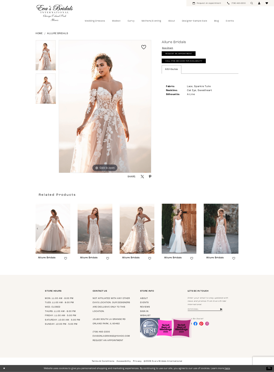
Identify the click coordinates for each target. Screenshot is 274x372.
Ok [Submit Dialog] (269, 368)
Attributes (171, 72)
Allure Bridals (57, 33)
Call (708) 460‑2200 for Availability (187, 64)
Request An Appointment (181, 55)
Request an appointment (108, 340)
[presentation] (53, 229)
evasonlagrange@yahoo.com (111, 336)
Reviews (145, 307)
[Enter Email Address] (208, 310)
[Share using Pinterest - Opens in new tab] (150, 176)
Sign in (144, 311)
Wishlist (145, 316)
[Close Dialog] (4, 368)
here (227, 368)
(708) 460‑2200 (101, 332)
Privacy (137, 361)
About (144, 298)
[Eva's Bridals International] (55, 13)
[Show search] (252, 3)
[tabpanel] (46, 56)
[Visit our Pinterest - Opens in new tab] (203, 324)
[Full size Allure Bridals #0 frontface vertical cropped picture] (105, 106)
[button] (259, 3)
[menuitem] (206, 3)
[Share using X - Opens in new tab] (142, 176)
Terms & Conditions (103, 361)
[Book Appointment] (206, 3)
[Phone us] (236, 3)
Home (39, 33)
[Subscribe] (227, 310)
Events (144, 303)
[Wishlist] (267, 3)
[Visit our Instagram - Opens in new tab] (209, 324)
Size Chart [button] (168, 48)
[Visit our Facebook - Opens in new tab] (196, 324)
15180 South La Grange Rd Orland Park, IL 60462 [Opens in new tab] (109, 321)
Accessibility (124, 361)
